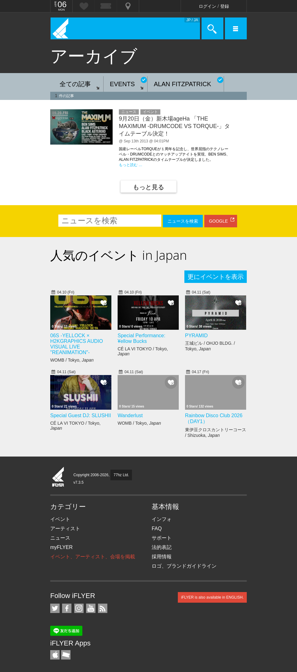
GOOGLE (218, 221)
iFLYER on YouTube (90, 608)
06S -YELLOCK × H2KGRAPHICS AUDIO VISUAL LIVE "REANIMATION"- (76, 344)
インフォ (162, 519)
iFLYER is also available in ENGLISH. (212, 597)
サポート (162, 538)
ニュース (60, 538)
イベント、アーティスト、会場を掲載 (92, 556)
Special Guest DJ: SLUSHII (80, 415)
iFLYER (58, 477)
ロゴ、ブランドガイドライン (184, 566)
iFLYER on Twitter (55, 608)
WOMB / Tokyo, (72, 360)
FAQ (157, 528)
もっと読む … (130, 165)
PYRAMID (196, 335)
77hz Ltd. (121, 475)
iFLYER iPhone (55, 655)
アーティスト (65, 528)
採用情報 (162, 556)
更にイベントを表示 (215, 276)
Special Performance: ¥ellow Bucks (141, 338)
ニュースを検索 (183, 221)
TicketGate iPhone (66, 655)
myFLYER (61, 547)
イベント (60, 519)
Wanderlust (130, 415)
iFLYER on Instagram (79, 608)
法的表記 (162, 547)
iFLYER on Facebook (66, 608)
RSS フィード (102, 608)
